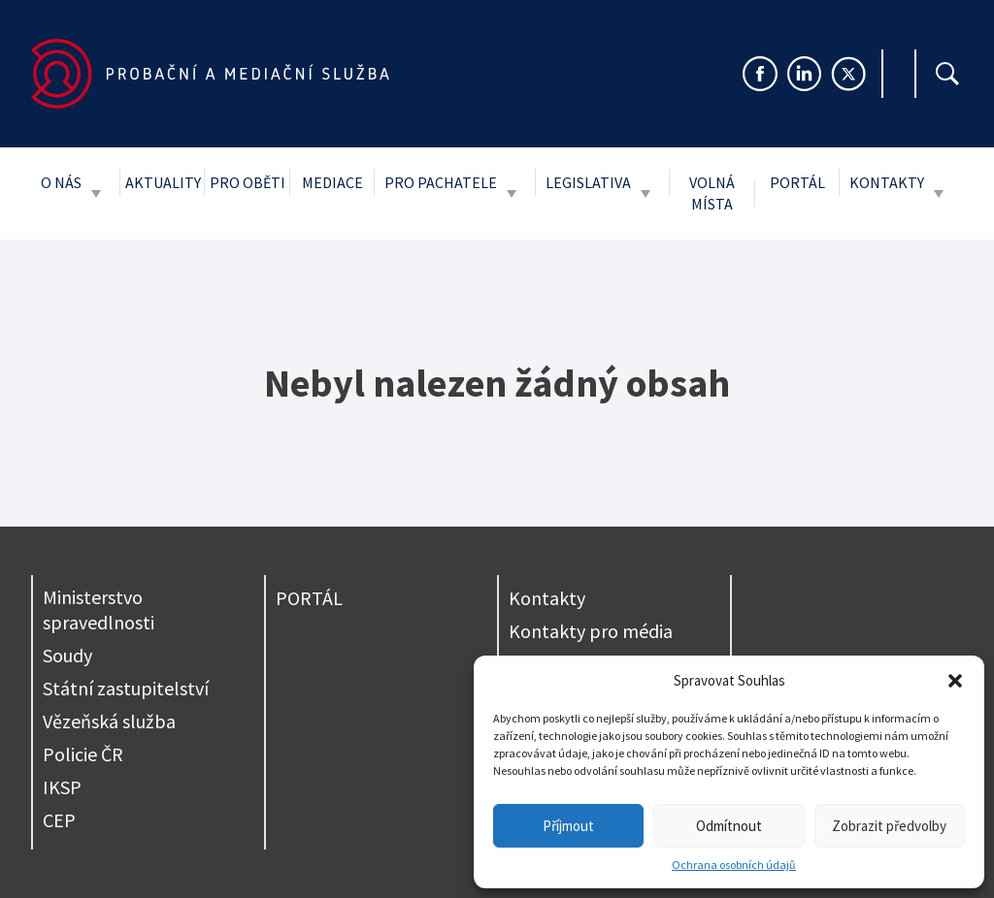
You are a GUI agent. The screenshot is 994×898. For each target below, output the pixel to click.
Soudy (67, 655)
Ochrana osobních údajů (734, 864)
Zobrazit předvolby (889, 826)
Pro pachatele (440, 182)
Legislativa (588, 182)
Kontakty (886, 182)
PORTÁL (309, 598)
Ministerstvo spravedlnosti (98, 609)
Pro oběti (247, 182)
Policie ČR (83, 754)
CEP (59, 820)
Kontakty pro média (591, 631)
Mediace (332, 182)
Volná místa (712, 193)
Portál (797, 182)
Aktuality (163, 182)
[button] (955, 680)
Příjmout (568, 826)
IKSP (62, 787)
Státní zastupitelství (126, 688)
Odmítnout (729, 826)
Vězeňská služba (109, 721)
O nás (61, 182)
